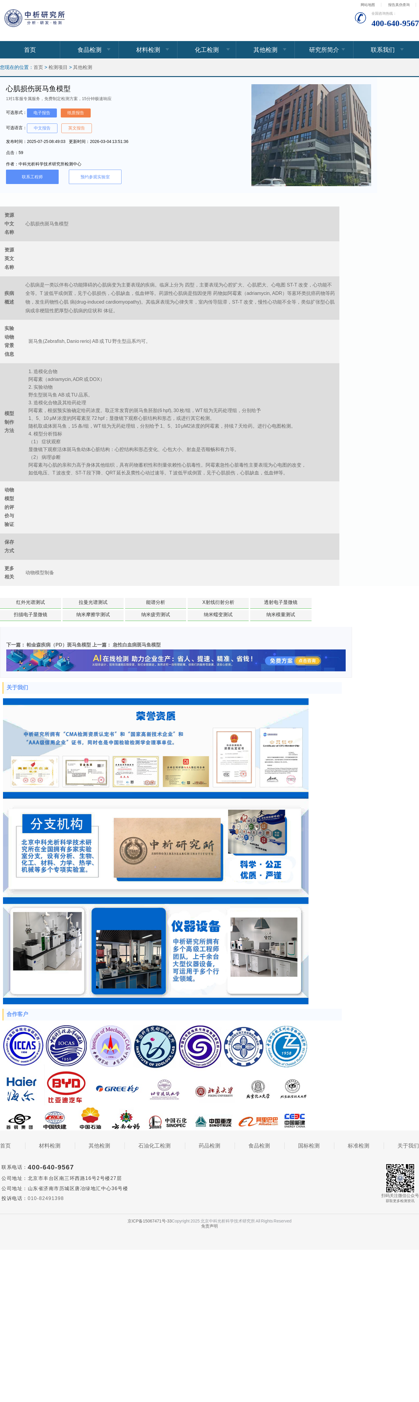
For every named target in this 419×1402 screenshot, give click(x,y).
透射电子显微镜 (280, 602)
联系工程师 (32, 176)
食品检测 (89, 49)
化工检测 (207, 49)
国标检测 (309, 1146)
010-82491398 (46, 1198)
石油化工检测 (154, 1146)
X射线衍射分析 (218, 602)
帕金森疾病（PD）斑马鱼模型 (59, 644)
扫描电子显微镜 (30, 614)
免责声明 (209, 1226)
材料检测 (148, 49)
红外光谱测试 (30, 602)
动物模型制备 (39, 572)
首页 (30, 49)
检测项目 (58, 67)
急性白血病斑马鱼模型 (137, 644)
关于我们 (408, 1146)
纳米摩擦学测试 (93, 614)
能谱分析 (155, 602)
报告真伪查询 (399, 5)
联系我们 (383, 49)
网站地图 (368, 5)
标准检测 (358, 1146)
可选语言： (16, 127)
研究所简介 (324, 49)
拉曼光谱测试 (93, 602)
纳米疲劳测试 (155, 614)
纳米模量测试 (280, 614)
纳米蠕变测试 (218, 614)
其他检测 (265, 49)
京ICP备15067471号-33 (149, 1221)
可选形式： (16, 112)
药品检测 (209, 1146)
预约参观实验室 (95, 176)
